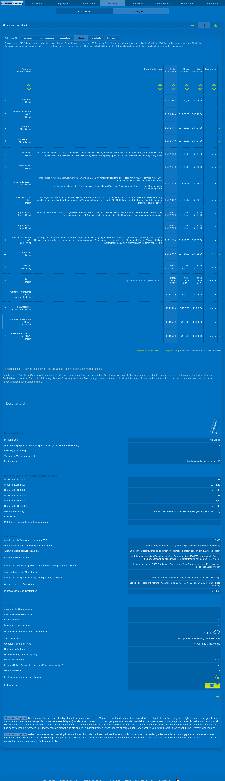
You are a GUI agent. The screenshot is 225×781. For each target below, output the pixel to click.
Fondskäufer (96, 38)
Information (84, 11)
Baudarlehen (212, 4)
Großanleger (65, 38)
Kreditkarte (137, 4)
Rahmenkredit (162, 4)
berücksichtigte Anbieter (148, 351)
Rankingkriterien (169, 351)
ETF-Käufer (112, 38)
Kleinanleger (28, 38)
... (220, 101)
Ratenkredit (187, 4)
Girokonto (37, 4)
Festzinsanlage (87, 4)
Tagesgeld (62, 4)
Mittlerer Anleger (47, 38)
